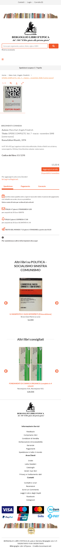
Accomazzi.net (45, 546)
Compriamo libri (30, 435)
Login (29, 2)
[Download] (17, 83)
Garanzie (30, 445)
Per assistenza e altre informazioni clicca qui (20, 241)
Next (56, 302)
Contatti (21, 2)
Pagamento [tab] (25, 186)
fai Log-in (5, 179)
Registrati (14, 179)
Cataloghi (30, 468)
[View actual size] (11, 83)
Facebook (30, 497)
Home (4, 75)
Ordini (30, 461)
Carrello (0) (38, 2)
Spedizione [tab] (8, 186)
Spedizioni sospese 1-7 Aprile (30, 68)
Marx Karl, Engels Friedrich (19, 75)
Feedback (30, 432)
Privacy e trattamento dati (30, 474)
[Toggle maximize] (22, 83)
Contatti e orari (30, 483)
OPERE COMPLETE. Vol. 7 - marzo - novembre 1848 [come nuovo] (28, 78)
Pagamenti (30, 449)
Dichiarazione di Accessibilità (31, 442)
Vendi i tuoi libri (30, 471)
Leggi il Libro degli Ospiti (30, 493)
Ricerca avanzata (8, 50)
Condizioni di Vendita (30, 438)
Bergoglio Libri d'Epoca (21, 546)
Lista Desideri (30, 464)
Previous (5, 302)
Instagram (30, 500)
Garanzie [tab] (42, 186)
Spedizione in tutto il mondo (30, 452)
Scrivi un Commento (30, 490)
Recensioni (30, 486)
